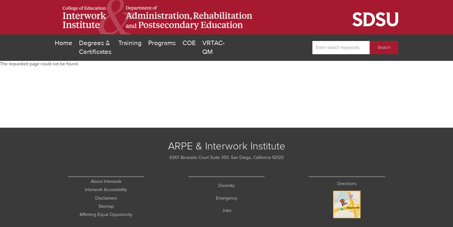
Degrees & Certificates (95, 47)
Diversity (241, 185)
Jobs (243, 210)
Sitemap (121, 206)
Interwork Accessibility (106, 190)
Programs (162, 43)
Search (384, 47)
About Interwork (106, 181)
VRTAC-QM (213, 47)
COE (189, 42)
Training (130, 43)
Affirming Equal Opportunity (112, 214)
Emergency (240, 198)
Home (63, 43)
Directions (346, 184)
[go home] (158, 17)
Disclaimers (119, 198)
